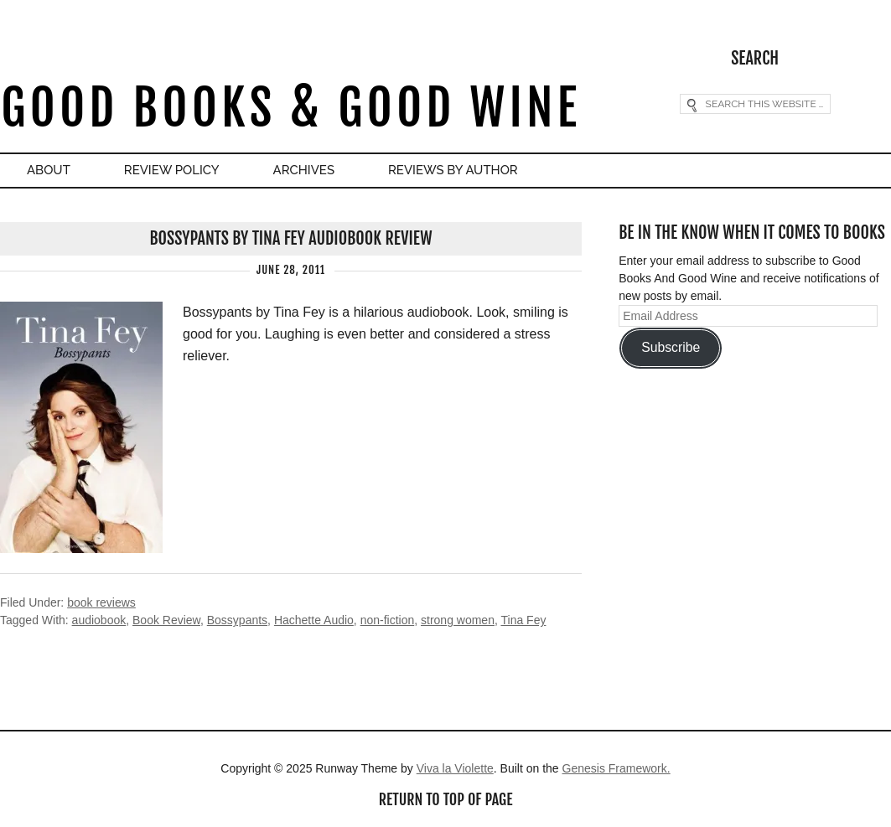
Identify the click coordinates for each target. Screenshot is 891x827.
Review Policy (172, 170)
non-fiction (387, 620)
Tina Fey (523, 620)
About (48, 170)
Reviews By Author (453, 170)
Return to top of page (446, 799)
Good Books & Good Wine (290, 107)
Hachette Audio (314, 620)
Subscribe (670, 347)
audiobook (99, 620)
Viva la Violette (455, 768)
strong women (458, 620)
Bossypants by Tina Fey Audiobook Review (290, 238)
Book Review (166, 620)
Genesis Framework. (616, 768)
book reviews (101, 602)
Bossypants (237, 620)
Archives (303, 170)
